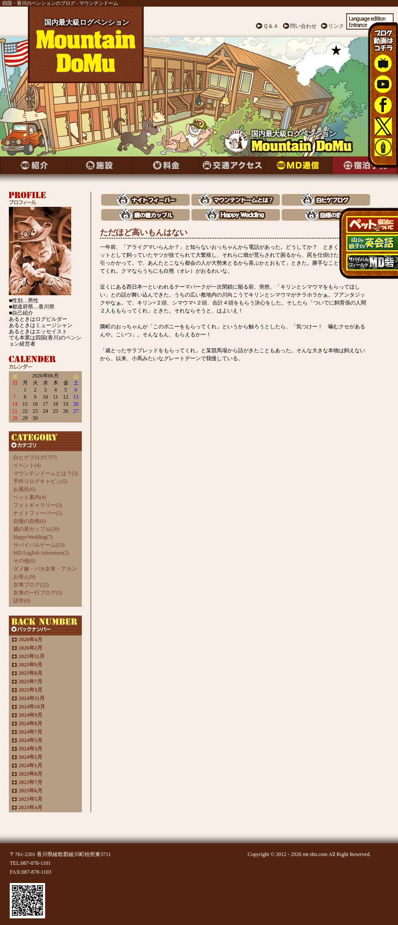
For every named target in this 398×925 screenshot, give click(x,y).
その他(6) (24, 561)
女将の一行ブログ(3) (37, 593)
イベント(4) (27, 465)
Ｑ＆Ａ (271, 26)
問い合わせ (303, 26)
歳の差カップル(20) (36, 529)
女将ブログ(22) (31, 585)
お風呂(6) (24, 489)
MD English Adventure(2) (41, 553)
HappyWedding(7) (33, 537)
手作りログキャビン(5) (40, 481)
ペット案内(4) (29, 497)
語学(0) (21, 601)
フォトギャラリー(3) (37, 505)
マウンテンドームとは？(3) (45, 473)
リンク (336, 26)
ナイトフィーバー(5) (37, 513)
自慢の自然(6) (29, 521)
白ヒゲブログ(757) (35, 457)
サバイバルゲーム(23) (39, 545)
